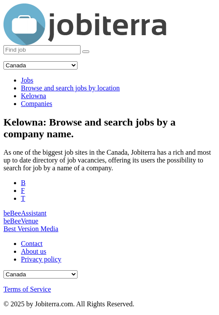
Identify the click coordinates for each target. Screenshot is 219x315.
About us (33, 251)
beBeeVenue (20, 221)
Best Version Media (30, 228)
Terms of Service (27, 289)
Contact (32, 243)
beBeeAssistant (25, 213)
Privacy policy (41, 259)
